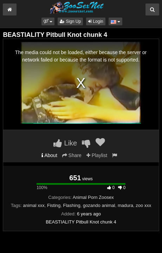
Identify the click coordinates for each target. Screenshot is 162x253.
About (49, 155)
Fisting (53, 205)
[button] (47, 21)
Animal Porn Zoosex (93, 197)
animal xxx (33, 205)
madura (125, 205)
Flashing (71, 205)
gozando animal (99, 205)
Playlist (96, 155)
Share (72, 155)
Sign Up (70, 21)
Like (65, 143)
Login (95, 21)
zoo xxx (143, 205)
